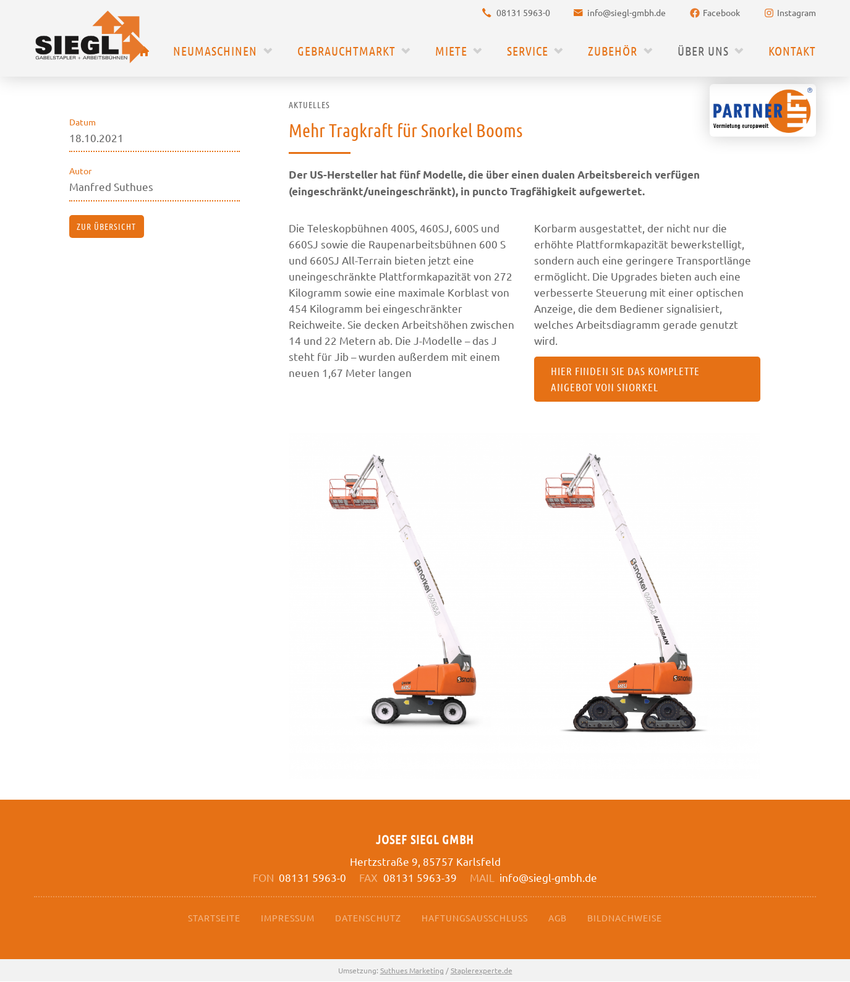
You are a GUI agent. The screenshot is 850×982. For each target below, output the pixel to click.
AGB (557, 917)
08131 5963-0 (523, 12)
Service (527, 50)
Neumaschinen (215, 50)
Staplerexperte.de (481, 971)
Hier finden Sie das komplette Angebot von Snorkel (625, 379)
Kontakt (792, 50)
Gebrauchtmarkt (346, 50)
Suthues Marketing (412, 971)
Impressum (288, 917)
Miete (451, 50)
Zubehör (612, 50)
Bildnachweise (624, 917)
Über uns (703, 50)
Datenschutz (368, 917)
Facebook (721, 12)
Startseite (214, 917)
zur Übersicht (106, 226)
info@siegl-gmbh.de (626, 12)
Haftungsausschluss (475, 917)
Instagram (796, 12)
